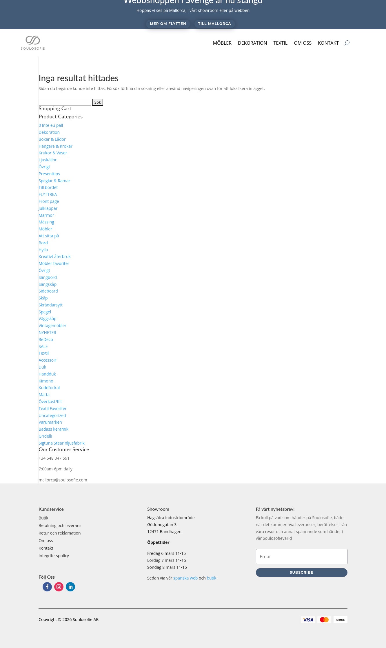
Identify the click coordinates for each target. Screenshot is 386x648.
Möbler (222, 43)
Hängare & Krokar (55, 146)
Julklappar (48, 208)
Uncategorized (52, 415)
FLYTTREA (48, 194)
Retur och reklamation (60, 533)
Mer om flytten (168, 23)
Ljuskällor (48, 160)
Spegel (45, 312)
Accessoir (47, 360)
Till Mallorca (214, 23)
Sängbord (48, 277)
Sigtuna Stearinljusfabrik (62, 443)
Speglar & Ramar (54, 180)
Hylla (43, 249)
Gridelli (45, 436)
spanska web (185, 578)
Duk (42, 367)
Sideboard (48, 291)
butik (211, 578)
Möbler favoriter (54, 263)
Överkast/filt (50, 401)
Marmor (46, 215)
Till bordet (48, 187)
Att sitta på (49, 236)
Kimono (46, 381)
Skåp (43, 298)
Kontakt (328, 43)
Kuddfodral (49, 387)
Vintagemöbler (52, 325)
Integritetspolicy (54, 555)
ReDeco (46, 339)
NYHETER (47, 332)
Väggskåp (48, 318)
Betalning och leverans (60, 525)
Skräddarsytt (51, 305)
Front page (49, 201)
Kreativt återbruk (55, 256)
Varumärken (50, 422)
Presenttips (49, 173)
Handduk (47, 374)
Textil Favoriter (53, 408)
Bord (43, 243)
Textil (281, 43)
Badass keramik (53, 429)
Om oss (303, 43)
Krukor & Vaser (53, 153)
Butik (43, 518)
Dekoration (252, 43)
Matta (44, 394)
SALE (43, 346)
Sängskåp (48, 284)
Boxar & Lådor (52, 139)
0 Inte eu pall (51, 125)
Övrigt (44, 166)
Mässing (46, 222)
